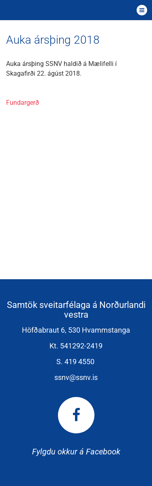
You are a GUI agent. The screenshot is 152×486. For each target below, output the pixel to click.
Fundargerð (22, 102)
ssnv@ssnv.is (76, 377)
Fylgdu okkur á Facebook (76, 426)
